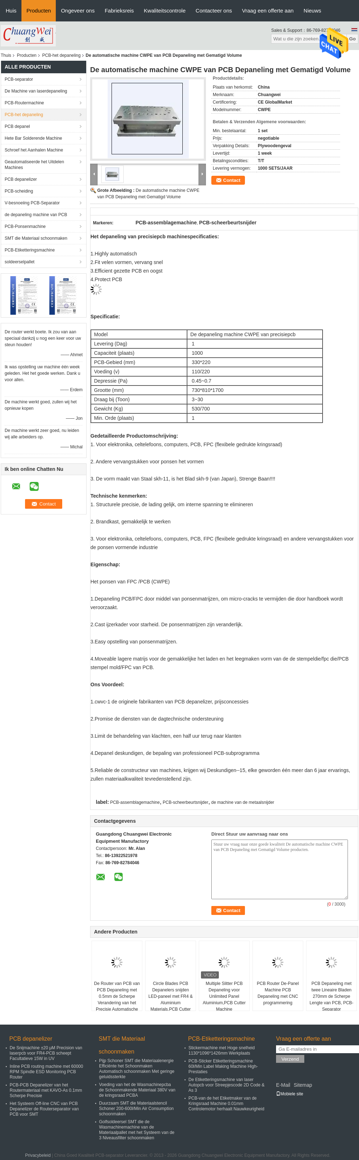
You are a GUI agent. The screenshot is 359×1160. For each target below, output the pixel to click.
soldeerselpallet (19, 261)
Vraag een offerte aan (268, 11)
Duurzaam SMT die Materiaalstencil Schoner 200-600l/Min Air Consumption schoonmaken (136, 1108)
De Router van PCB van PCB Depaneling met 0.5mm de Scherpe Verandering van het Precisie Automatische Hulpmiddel (117, 999)
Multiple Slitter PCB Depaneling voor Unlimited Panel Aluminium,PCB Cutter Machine (224, 996)
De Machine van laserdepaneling (36, 91)
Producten (38, 11)
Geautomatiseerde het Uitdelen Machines (34, 164)
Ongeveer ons (77, 11)
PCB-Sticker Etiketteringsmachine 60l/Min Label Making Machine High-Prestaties (223, 1066)
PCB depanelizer (21, 179)
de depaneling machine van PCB (36, 214)
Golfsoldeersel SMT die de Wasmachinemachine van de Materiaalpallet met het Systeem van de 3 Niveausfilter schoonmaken (136, 1129)
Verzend (290, 1059)
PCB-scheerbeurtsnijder (185, 802)
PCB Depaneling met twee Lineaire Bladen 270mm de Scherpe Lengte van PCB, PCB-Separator (332, 996)
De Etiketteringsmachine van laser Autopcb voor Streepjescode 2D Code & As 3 (226, 1085)
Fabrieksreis (119, 11)
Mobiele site (289, 1093)
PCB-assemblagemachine (135, 802)
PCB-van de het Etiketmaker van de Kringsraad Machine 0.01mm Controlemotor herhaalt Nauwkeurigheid (226, 1103)
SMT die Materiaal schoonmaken (36, 238)
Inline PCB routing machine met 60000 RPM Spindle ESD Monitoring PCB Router (46, 1072)
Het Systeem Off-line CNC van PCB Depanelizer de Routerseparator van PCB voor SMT (44, 1109)
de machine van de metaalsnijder (242, 802)
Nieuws (312, 11)
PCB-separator (19, 79)
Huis (11, 11)
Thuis (6, 55)
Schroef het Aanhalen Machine (34, 150)
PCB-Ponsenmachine (25, 226)
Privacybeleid (37, 1155)
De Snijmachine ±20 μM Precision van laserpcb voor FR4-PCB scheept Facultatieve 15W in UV (46, 1053)
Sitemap (303, 1085)
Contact (231, 180)
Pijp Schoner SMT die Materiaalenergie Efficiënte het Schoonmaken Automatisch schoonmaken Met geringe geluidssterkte (136, 1068)
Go (352, 38)
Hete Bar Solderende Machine (33, 138)
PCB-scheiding (19, 191)
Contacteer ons (214, 11)
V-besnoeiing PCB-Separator (32, 202)
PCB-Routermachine (24, 102)
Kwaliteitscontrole (165, 11)
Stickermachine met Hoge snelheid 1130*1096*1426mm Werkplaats (221, 1050)
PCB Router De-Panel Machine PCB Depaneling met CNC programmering (278, 993)
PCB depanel (17, 126)
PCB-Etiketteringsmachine (30, 250)
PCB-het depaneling (61, 55)
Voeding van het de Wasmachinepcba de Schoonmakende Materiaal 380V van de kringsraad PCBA (137, 1090)
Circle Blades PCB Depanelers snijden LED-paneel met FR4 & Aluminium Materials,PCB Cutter (170, 996)
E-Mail (283, 1085)
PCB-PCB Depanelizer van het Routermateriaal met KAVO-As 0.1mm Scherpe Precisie (46, 1090)
